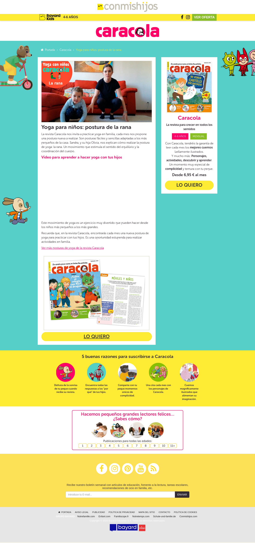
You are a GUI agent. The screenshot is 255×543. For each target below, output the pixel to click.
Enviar (182, 495)
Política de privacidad (122, 513)
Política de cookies (185, 513)
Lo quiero (97, 337)
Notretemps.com (140, 517)
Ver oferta (204, 18)
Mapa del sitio (147, 513)
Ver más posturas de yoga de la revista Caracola (72, 248)
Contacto (164, 513)
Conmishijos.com (188, 517)
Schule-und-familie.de (164, 517)
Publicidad (98, 513)
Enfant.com (104, 517)
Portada (47, 50)
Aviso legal (81, 513)
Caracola (65, 50)
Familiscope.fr (121, 517)
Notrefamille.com (86, 517)
